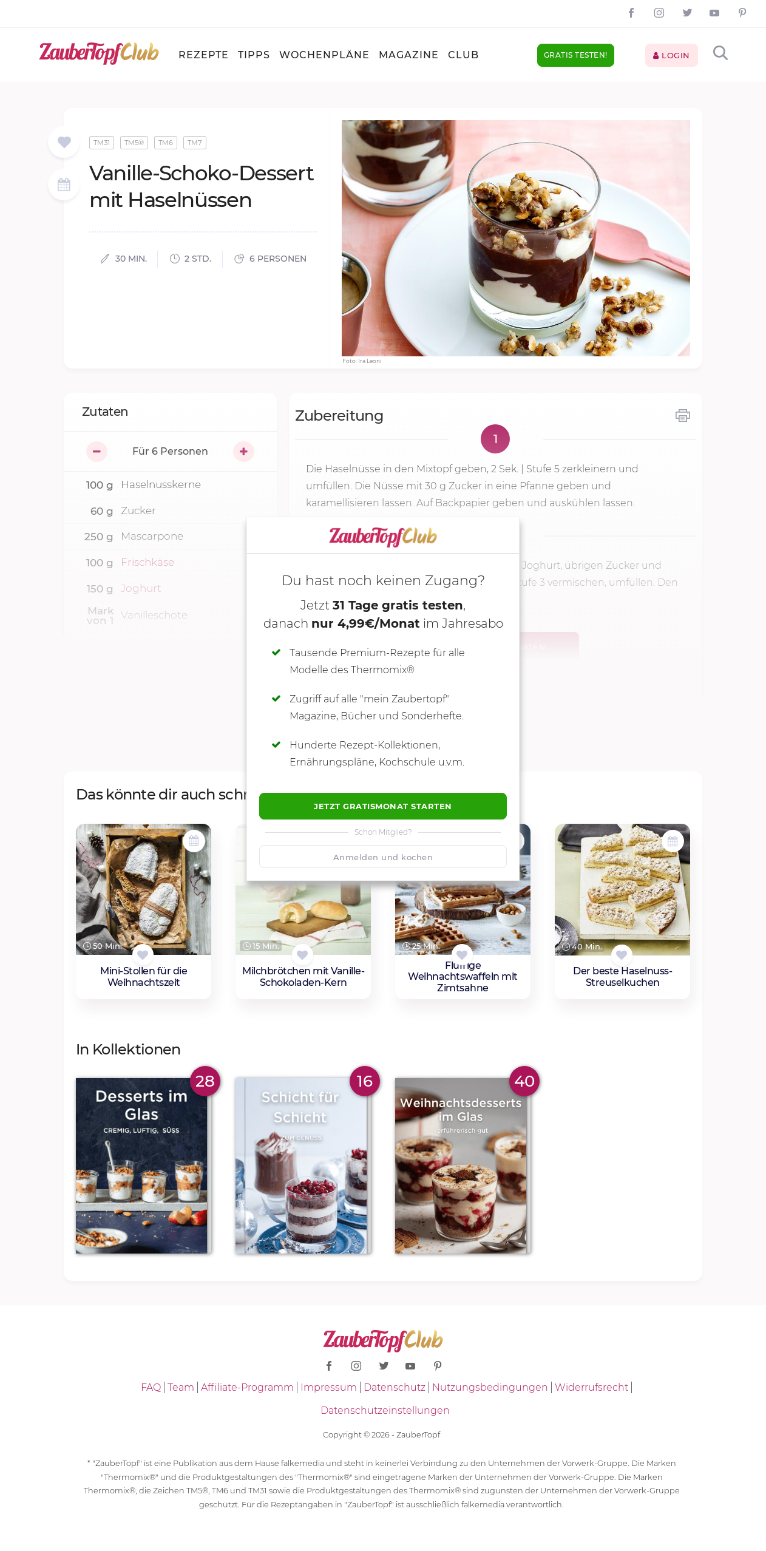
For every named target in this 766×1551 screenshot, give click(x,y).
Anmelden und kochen (383, 857)
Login (671, 55)
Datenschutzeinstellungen (385, 1410)
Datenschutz (394, 1387)
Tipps (254, 55)
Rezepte (203, 55)
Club (463, 55)
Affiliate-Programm (247, 1387)
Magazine (409, 55)
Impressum (328, 1387)
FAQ (151, 1387)
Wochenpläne (324, 55)
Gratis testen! (576, 54)
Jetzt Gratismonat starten (383, 806)
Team (181, 1387)
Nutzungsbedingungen (490, 1387)
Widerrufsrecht (591, 1387)
